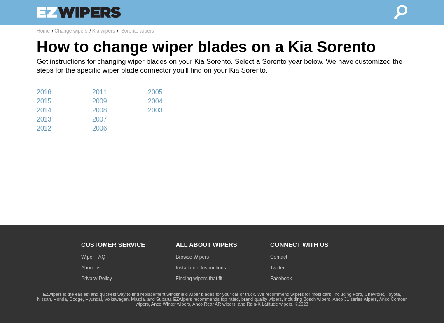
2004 (155, 101)
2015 (44, 101)
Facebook (281, 278)
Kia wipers (103, 31)
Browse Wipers (192, 257)
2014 (44, 110)
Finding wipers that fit (199, 278)
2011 (99, 92)
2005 (155, 92)
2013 (44, 119)
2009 (99, 101)
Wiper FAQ (93, 257)
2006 (99, 128)
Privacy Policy (96, 278)
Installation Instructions (201, 268)
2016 (44, 92)
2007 (99, 119)
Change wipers (70, 31)
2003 (155, 110)
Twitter (277, 268)
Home (43, 31)
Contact (278, 257)
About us (90, 268)
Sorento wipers (136, 31)
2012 (44, 128)
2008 (99, 110)
